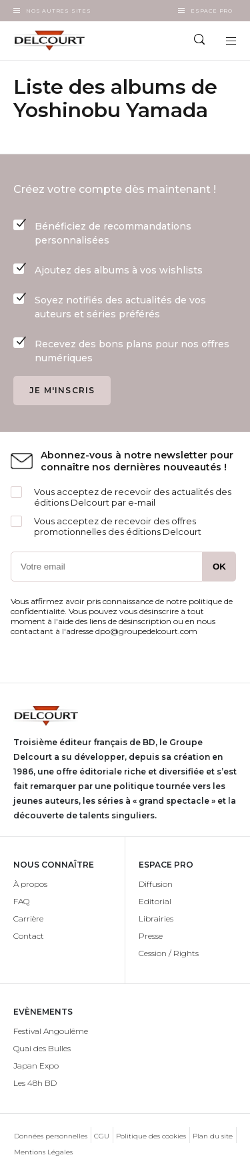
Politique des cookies (151, 1136)
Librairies (156, 918)
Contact (28, 936)
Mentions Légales (43, 1152)
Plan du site (213, 1136)
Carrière (28, 918)
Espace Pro (212, 10)
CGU (101, 1136)
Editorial (155, 901)
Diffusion (156, 884)
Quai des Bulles (42, 1048)
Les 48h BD (35, 1083)
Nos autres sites (58, 10)
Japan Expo (36, 1066)
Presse (151, 936)
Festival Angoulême (50, 1031)
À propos (30, 884)
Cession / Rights (169, 953)
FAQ (21, 901)
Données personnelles (50, 1136)
